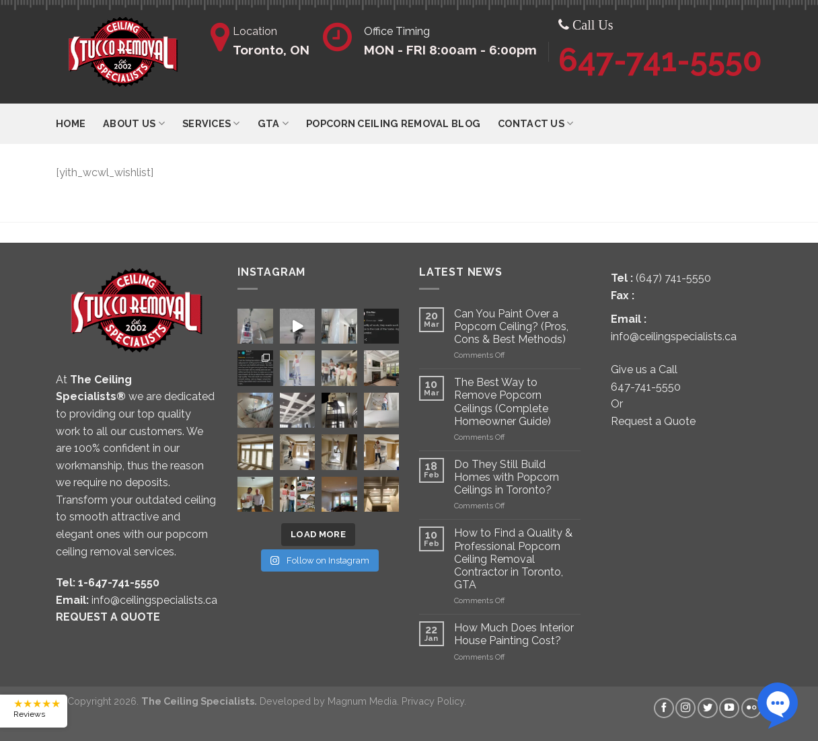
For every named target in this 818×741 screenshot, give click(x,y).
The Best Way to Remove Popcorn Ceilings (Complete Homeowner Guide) (502, 402)
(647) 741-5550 (673, 278)
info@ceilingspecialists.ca (154, 600)
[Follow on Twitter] (708, 708)
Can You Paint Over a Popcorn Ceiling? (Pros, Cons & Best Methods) (511, 326)
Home (70, 123)
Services (211, 123)
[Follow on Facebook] (664, 708)
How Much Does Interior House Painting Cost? (514, 634)
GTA (273, 123)
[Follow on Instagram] (685, 708)
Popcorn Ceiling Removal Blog (393, 123)
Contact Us (535, 123)
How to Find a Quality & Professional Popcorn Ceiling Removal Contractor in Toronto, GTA (513, 558)
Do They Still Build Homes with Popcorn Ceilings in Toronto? (506, 477)
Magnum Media (362, 701)
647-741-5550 (660, 60)
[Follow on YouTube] (729, 708)
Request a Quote (653, 421)
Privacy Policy (433, 701)
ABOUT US (134, 123)
